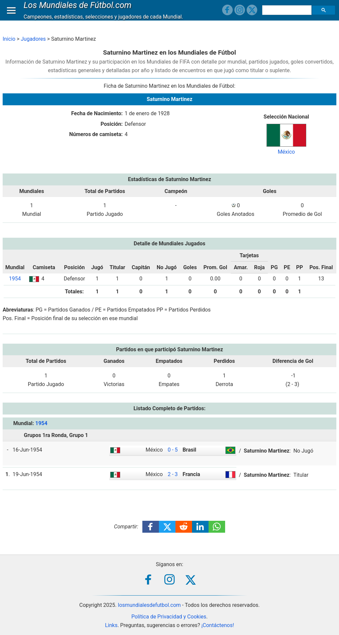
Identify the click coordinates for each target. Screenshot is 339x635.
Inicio (9, 39)
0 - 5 (172, 450)
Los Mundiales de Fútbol (79, 11)
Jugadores (33, 39)
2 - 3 (172, 474)
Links (111, 625)
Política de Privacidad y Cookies (168, 616)
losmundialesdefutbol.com (149, 605)
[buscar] (288, 17)
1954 (15, 278)
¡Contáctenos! (217, 625)
